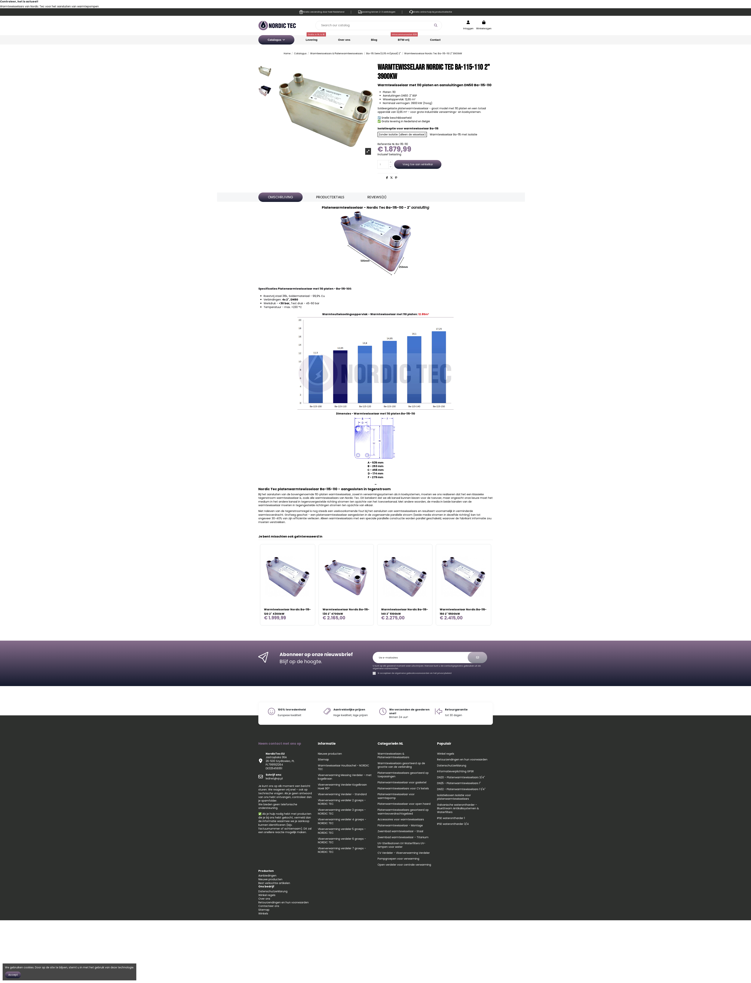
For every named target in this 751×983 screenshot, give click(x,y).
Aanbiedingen (267, 875)
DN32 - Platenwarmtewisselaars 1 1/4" (461, 789)
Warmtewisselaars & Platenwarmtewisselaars (393, 755)
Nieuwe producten (330, 754)
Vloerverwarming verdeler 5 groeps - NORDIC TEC (342, 831)
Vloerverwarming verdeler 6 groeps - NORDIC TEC (342, 840)
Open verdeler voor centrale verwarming (404, 865)
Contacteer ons (268, 906)
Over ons (264, 899)
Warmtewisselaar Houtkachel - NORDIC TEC (343, 767)
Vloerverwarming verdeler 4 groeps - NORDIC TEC (342, 821)
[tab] (377, 197)
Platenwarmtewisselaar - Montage (400, 825)
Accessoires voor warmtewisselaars (401, 819)
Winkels (263, 913)
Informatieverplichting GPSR (455, 771)
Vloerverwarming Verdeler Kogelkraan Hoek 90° (342, 786)
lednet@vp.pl (274, 776)
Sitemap (323, 759)
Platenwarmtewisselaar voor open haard (404, 804)
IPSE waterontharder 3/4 (453, 824)
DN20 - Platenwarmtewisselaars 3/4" (461, 777)
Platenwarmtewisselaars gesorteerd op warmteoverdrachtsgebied (403, 811)
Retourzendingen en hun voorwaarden (462, 759)
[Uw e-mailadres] (422, 657)
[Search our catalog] (435, 25)
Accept (13, 975)
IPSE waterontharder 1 (451, 818)
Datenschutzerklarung (451, 765)
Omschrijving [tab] (280, 197)
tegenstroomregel (297, 511)
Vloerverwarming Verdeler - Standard (342, 794)
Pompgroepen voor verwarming (398, 859)
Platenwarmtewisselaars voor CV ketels (403, 788)
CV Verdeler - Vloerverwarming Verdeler (404, 853)
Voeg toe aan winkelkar (418, 164)
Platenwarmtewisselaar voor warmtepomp (396, 796)
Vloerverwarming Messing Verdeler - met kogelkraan (345, 777)
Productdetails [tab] (330, 197)
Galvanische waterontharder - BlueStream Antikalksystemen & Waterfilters (458, 808)
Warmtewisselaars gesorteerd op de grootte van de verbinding (401, 765)
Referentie (384, 144)
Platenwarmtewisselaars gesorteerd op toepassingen (403, 774)
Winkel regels (445, 754)
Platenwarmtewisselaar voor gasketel (402, 782)
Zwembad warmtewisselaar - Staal (400, 831)
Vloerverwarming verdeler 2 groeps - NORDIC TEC (342, 802)
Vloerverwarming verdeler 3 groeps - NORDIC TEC (342, 811)
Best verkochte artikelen (274, 883)
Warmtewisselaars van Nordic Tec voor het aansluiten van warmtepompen (49, 6)
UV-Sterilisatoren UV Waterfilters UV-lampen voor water (401, 845)
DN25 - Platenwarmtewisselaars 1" (459, 783)
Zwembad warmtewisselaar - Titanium (403, 837)
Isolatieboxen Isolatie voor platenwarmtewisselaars (454, 797)
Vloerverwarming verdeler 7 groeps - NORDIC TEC (342, 850)
